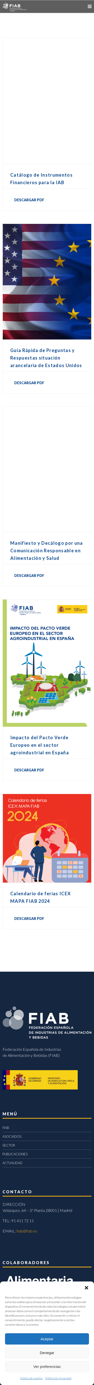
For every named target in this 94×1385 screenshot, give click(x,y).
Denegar (47, 1353)
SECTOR (9, 1145)
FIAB (6, 1128)
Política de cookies (31, 1378)
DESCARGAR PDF (29, 200)
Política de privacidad (58, 1378)
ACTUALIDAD (13, 1163)
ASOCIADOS (12, 1136)
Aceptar (47, 1339)
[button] (86, 1287)
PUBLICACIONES (15, 1154)
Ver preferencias (47, 1366)
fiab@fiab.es (27, 1230)
